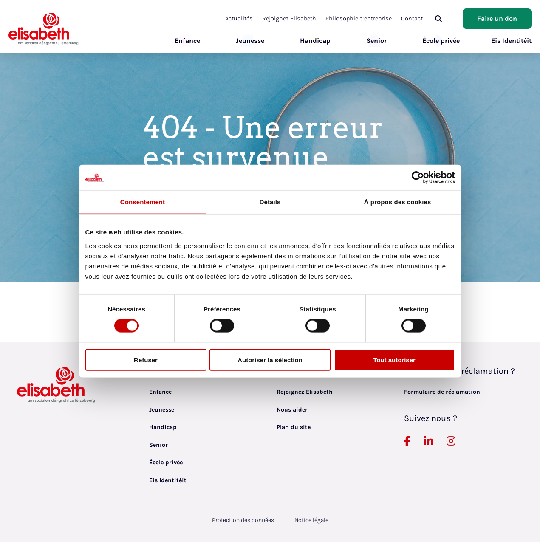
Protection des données (243, 520)
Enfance (183, 41)
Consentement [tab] (142, 202)
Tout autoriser (394, 359)
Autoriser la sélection (270, 359)
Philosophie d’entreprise (366, 18)
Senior (372, 41)
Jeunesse (246, 41)
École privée (436, 41)
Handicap (311, 41)
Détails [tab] (270, 202)
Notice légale (311, 520)
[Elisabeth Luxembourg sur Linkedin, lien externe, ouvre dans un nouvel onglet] (428, 441)
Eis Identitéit (511, 41)
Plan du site (294, 427)
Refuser (146, 359)
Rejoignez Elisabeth (299, 18)
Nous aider (292, 409)
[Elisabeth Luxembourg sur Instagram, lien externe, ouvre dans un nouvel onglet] (451, 441)
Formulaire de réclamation (442, 391)
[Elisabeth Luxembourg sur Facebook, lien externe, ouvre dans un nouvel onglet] (407, 441)
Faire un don (497, 18)
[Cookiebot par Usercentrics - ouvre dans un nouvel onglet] (418, 177)
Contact (417, 18)
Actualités (250, 18)
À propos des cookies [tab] (397, 202)
